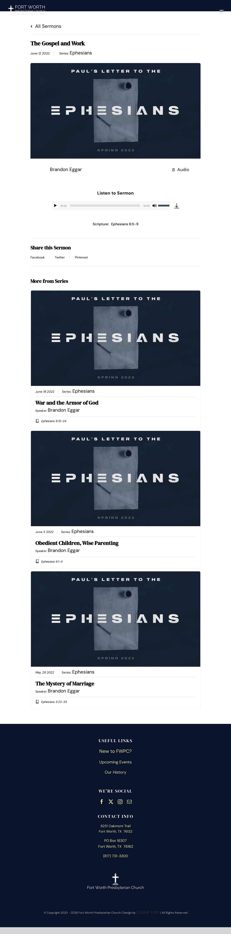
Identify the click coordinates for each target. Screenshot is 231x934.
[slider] (105, 205)
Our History (115, 772)
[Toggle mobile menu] (221, 11)
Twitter (60, 257)
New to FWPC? (115, 751)
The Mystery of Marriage (64, 683)
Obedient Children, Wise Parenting (76, 543)
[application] (111, 205)
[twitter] (111, 801)
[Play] (55, 205)
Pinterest (81, 257)
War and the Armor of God (66, 402)
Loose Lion (148, 912)
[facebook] (101, 801)
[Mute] (154, 205)
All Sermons (45, 26)
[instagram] (120, 801)
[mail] (129, 801)
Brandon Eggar (66, 169)
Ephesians (81, 52)
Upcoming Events (115, 762)
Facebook (37, 257)
